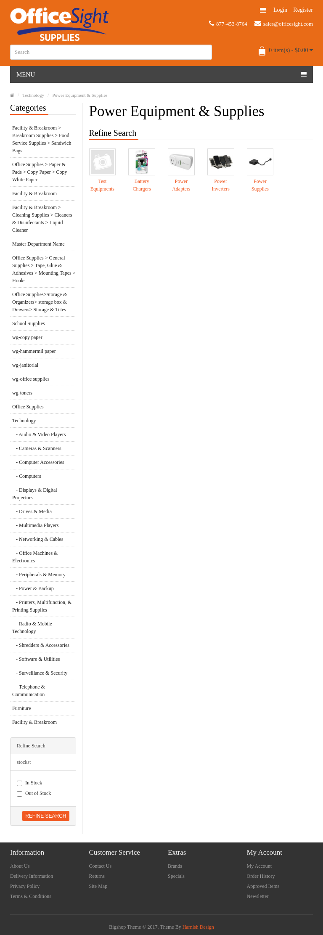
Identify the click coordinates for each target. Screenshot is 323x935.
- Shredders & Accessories (40, 645)
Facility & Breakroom (34, 193)
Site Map (98, 886)
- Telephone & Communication (28, 690)
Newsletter (258, 896)
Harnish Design (198, 927)
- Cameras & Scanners (36, 448)
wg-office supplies (31, 379)
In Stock (29, 783)
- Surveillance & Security (39, 673)
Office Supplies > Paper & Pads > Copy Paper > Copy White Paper (39, 172)
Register (303, 10)
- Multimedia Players (35, 525)
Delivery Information (31, 876)
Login (280, 10)
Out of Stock (34, 793)
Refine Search (45, 816)
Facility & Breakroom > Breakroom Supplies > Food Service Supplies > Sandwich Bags (41, 139)
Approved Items (263, 886)
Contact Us (100, 866)
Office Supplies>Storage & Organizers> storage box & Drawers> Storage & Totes (39, 302)
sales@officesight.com (283, 23)
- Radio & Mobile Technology (32, 627)
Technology (33, 95)
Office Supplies (28, 407)
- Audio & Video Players (39, 434)
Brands (175, 866)
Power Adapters (181, 185)
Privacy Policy (25, 886)
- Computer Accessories (38, 462)
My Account (259, 866)
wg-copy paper (27, 337)
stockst (24, 762)
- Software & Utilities (36, 659)
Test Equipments (102, 185)
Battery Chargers (142, 185)
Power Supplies (260, 185)
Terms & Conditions (30, 896)
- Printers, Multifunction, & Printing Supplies (41, 606)
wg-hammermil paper (34, 351)
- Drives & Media (32, 511)
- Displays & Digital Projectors (34, 494)
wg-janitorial (25, 365)
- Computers (26, 476)
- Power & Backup (33, 588)
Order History (261, 876)
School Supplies (28, 323)
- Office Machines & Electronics (35, 557)
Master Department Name (38, 244)
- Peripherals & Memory (39, 574)
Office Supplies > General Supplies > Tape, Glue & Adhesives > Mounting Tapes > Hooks (43, 269)
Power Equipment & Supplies (79, 95)
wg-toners (22, 393)
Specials (176, 876)
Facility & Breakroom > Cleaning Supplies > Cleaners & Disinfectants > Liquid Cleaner (42, 218)
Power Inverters (221, 185)
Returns (97, 876)
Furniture (21, 708)
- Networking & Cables (37, 539)
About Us (19, 866)
